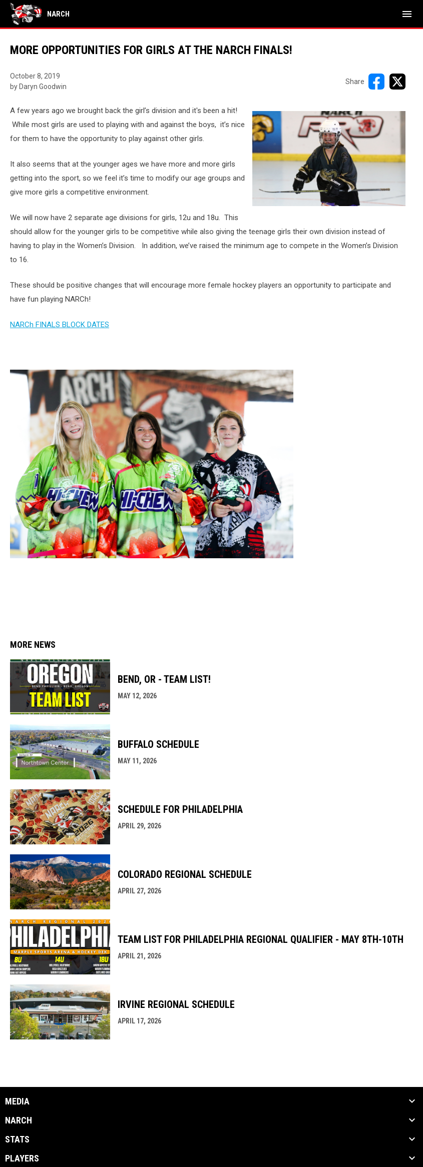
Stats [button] (17, 1139)
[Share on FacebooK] (376, 82)
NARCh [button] (18, 1120)
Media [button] (17, 1101)
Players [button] (22, 1158)
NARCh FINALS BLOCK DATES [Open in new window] (59, 324)
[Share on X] (397, 82)
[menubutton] (407, 14)
